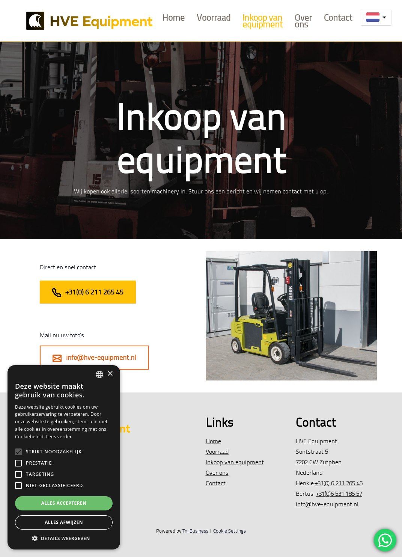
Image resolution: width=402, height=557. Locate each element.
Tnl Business (195, 530)
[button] (64, 538)
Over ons (303, 20)
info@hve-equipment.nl (94, 358)
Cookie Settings (229, 530)
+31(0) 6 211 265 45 (87, 292)
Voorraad (213, 17)
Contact (338, 17)
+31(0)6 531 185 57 (339, 493)
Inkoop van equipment (262, 20)
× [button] (110, 374)
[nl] (376, 17)
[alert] (64, 457)
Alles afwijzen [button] (64, 522)
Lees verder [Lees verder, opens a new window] (59, 436)
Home (173, 17)
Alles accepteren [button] (64, 503)
